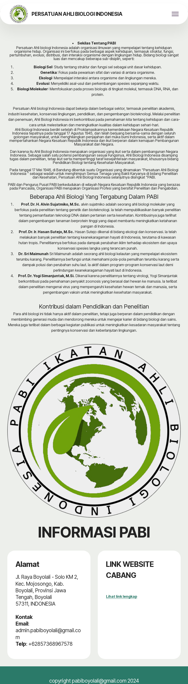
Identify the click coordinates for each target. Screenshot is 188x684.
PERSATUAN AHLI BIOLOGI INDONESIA (77, 14)
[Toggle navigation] (175, 14)
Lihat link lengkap (121, 596)
